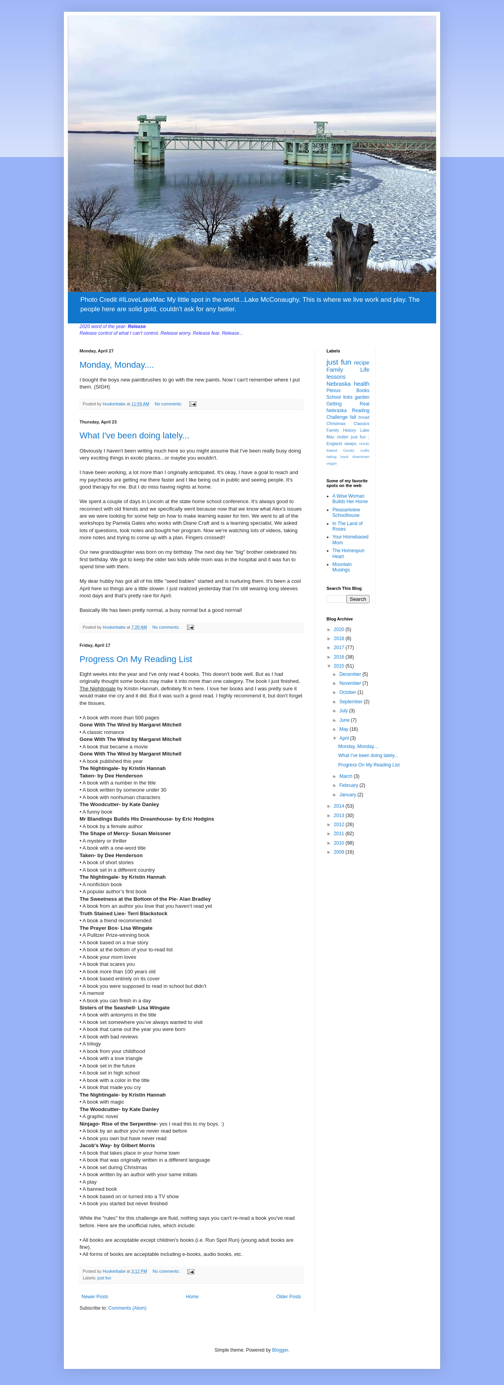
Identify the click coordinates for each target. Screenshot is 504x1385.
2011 (340, 833)
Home (192, 1296)
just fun (104, 1278)
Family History (341, 430)
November (351, 683)
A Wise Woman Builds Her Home (350, 498)
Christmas (336, 423)
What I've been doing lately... (134, 435)
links (347, 397)
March (346, 776)
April (344, 738)
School (333, 397)
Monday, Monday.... (117, 365)
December (351, 674)
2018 (340, 638)
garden (362, 397)
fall (353, 417)
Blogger (280, 1350)
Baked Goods (340, 450)
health (361, 384)
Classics (361, 423)
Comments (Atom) (127, 1308)
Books (362, 390)
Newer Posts (95, 1296)
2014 (340, 806)
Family (334, 370)
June (345, 720)
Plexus (333, 390)
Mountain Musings (342, 567)
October (348, 692)
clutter (342, 436)
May (344, 729)
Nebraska (338, 384)
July (344, 710)
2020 (340, 629)
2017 (340, 647)
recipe (361, 362)
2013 (340, 815)
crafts (364, 450)
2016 (340, 657)
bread (364, 417)
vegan (331, 463)
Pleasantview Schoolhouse (346, 512)
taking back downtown (348, 456)
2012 (340, 824)
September (351, 701)
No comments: (169, 403)
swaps (350, 443)
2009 (340, 852)
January (348, 794)
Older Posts (288, 1296)
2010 (340, 843)
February (349, 785)
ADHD (364, 444)
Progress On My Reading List (136, 659)
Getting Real (348, 404)
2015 (340, 666)
